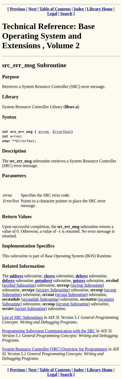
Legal (52, 13)
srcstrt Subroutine (30, 308)
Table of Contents (55, 9)
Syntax (9, 117)
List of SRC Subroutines (22, 317)
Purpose (10, 76)
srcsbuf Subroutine (19, 285)
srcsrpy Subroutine (52, 290)
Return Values (17, 216)
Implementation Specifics (28, 246)
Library (10, 96)
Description (14, 151)
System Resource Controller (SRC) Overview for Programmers (54, 349)
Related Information (23, 266)
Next (32, 9)
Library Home (100, 9)
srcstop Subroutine (73, 304)
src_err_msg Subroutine (34, 65)
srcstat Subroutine (71, 294)
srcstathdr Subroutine (40, 299)
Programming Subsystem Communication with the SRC (48, 331)
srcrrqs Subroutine (87, 285)
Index (79, 9)
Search (66, 13)
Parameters (14, 175)
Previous (17, 9)
